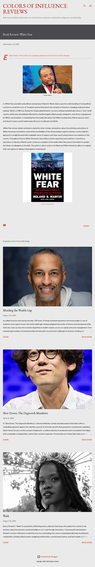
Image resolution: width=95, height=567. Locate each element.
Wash (6, 516)
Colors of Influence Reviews (35, 8)
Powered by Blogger (47, 556)
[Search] (84, 4)
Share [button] (86, 226)
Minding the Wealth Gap (17, 310)
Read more (87, 337)
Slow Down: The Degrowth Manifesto (25, 413)
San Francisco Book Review (59, 55)
